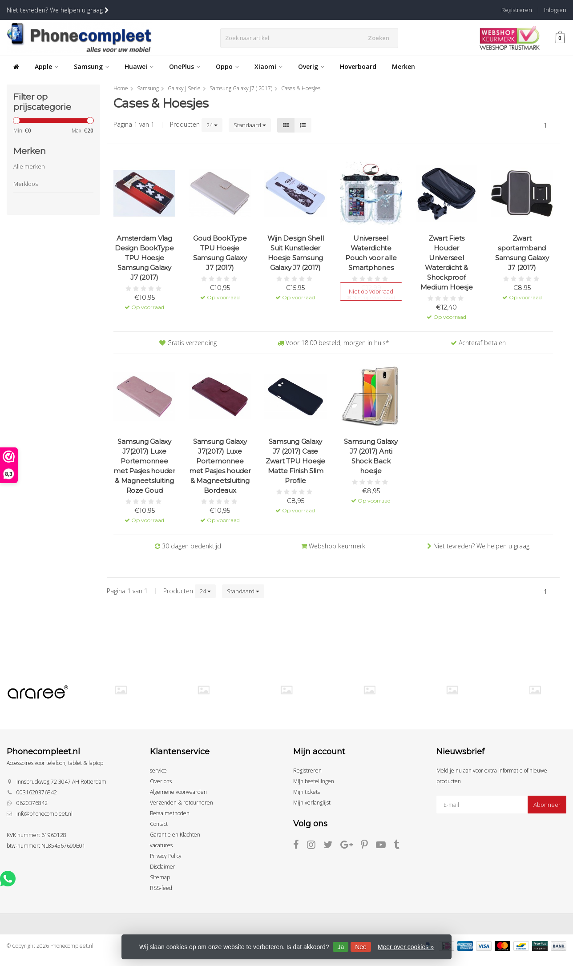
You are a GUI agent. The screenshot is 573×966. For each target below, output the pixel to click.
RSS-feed (161, 888)
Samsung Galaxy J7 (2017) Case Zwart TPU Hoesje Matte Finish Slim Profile (295, 461)
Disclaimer (162, 866)
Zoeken (381, 38)
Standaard (250, 125)
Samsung (91, 66)
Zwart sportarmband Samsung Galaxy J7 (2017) (522, 253)
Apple (46, 66)
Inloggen (555, 10)
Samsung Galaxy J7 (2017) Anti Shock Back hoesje (371, 456)
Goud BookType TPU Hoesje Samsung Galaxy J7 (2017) (220, 253)
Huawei (139, 66)
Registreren (516, 10)
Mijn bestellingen (313, 781)
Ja (340, 946)
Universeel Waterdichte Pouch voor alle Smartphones (370, 253)
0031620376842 (36, 792)
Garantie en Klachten (175, 834)
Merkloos (25, 184)
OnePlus (184, 66)
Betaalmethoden (170, 813)
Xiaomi (268, 66)
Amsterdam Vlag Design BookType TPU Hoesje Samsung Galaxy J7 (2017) (144, 258)
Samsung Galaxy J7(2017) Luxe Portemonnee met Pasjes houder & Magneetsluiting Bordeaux (220, 466)
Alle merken (29, 166)
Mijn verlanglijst (312, 802)
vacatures (161, 845)
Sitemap (160, 877)
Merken (403, 66)
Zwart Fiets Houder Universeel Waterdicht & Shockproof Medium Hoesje (446, 262)
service (158, 770)
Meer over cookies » (406, 946)
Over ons (161, 781)
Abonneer (547, 805)
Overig (311, 66)
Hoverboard (358, 66)
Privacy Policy (166, 856)
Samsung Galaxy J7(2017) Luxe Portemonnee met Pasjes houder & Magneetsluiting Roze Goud (144, 466)
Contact (159, 824)
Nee (361, 946)
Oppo (227, 66)
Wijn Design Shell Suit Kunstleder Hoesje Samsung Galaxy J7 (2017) (295, 253)
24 (212, 125)
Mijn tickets (306, 792)
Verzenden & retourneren (181, 802)
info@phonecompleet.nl (44, 813)
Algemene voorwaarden (178, 792)
